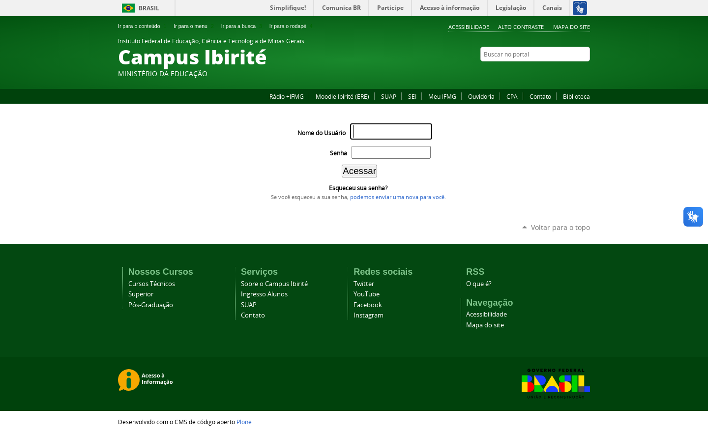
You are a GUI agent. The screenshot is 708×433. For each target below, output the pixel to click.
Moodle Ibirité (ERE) (342, 96)
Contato (540, 96)
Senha (338, 153)
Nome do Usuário (321, 133)
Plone (244, 422)
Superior (140, 294)
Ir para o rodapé (292, 26)
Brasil (149, 8)
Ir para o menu (194, 26)
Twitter (573, 73)
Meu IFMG (442, 96)
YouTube (585, 73)
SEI (412, 96)
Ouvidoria (481, 96)
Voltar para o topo (560, 227)
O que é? (479, 284)
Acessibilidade (468, 26)
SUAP (388, 96)
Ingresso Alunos (264, 294)
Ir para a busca (242, 26)
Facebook (548, 73)
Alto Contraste (521, 26)
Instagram (560, 73)
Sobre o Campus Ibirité (274, 284)
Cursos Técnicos (151, 284)
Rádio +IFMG (286, 96)
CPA (512, 96)
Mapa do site (571, 26)
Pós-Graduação (150, 305)
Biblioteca (576, 96)
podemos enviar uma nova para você (397, 197)
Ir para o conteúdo (143, 26)
